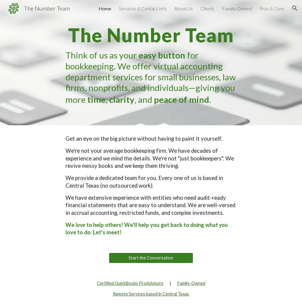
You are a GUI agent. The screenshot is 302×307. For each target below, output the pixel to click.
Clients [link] (207, 8)
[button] (295, 8)
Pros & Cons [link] (272, 8)
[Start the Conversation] (151, 257)
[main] (151, 63)
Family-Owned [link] (237, 8)
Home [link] (105, 8)
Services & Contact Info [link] (143, 8)
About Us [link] (183, 8)
